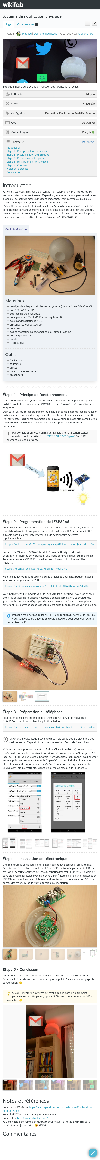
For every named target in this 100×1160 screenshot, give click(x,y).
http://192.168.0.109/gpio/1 (58, 436)
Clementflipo (85, 33)
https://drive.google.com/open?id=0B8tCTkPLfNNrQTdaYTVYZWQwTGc (47, 586)
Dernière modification (46, 33)
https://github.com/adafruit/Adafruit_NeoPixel (36, 569)
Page (8, 24)
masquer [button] (87, 141)
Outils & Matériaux (16, 229)
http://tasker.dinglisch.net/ (32, 1117)
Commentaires (25, 24)
